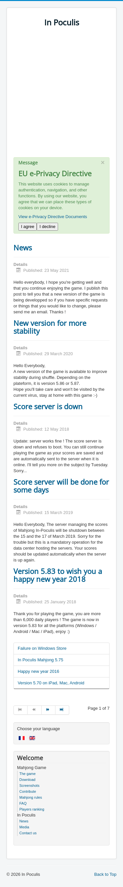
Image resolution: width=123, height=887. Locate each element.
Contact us (28, 833)
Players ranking (31, 809)
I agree (27, 226)
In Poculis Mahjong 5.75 (40, 659)
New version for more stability (49, 327)
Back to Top (105, 874)
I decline (47, 226)
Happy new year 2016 (38, 671)
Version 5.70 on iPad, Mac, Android (51, 682)
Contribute (27, 791)
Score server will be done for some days (61, 486)
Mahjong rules (30, 797)
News (22, 247)
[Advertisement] (61, 95)
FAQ (23, 803)
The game (27, 774)
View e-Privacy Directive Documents (52, 216)
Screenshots (29, 785)
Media (24, 827)
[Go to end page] (62, 710)
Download (27, 780)
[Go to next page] (48, 710)
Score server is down (48, 406)
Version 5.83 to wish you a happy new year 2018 (57, 575)
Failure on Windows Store (42, 648)
